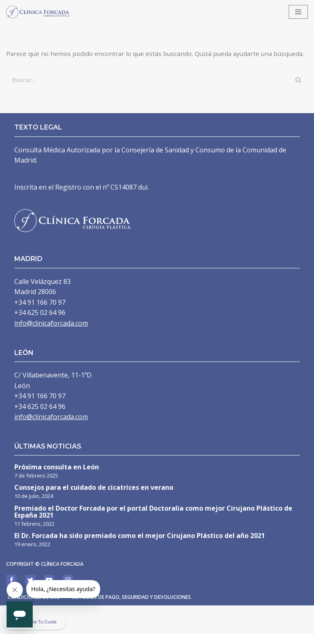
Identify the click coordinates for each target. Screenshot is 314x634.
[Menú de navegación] (298, 12)
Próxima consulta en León (56, 496)
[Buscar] (147, 91)
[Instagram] (68, 608)
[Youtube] (49, 608)
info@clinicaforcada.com (51, 351)
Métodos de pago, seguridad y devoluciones (140, 626)
